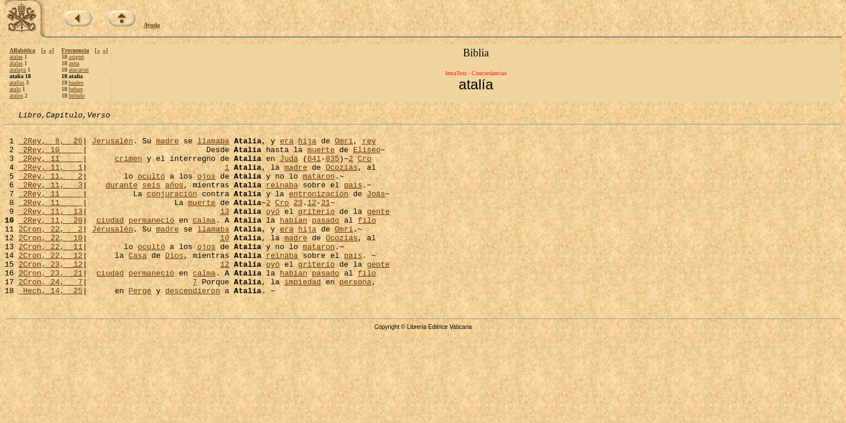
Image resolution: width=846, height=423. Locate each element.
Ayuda (152, 25)
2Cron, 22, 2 (50, 251)
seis (151, 198)
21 (325, 219)
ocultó (151, 188)
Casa (138, 283)
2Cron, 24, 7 (50, 315)
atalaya (17, 69)
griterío (316, 230)
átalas (16, 63)
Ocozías (341, 177)
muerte (321, 156)
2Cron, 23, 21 (50, 304)
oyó (273, 230)
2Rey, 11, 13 (50, 230)
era (286, 145)
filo (367, 241)
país (353, 198)
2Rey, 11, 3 (50, 198)
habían (293, 241)
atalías (17, 82)
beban (76, 89)
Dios (174, 283)
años (174, 198)
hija (307, 145)
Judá (289, 167)
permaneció (151, 241)
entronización (318, 209)
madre (167, 145)
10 (225, 262)
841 (314, 167)
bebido (77, 95)
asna (74, 63)
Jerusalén (112, 145)
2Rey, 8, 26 (50, 145)
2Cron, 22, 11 (50, 272)
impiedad (302, 315)
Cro (364, 167)
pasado (326, 241)
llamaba (213, 145)
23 (298, 219)
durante (122, 198)
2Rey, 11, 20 (50, 241)
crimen (128, 167)
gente (378, 230)
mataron (319, 188)
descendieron (192, 325)
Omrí (344, 145)
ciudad (110, 241)
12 (312, 219)
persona (355, 315)
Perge (140, 325)
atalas (16, 56)
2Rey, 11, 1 (50, 177)
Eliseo (367, 156)
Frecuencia (75, 50)
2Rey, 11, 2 (50, 188)
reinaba (282, 198)
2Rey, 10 (50, 156)
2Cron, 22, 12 (50, 283)
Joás (376, 209)
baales (76, 82)
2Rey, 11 (50, 167)
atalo (15, 89)
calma (204, 241)
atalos (16, 95)
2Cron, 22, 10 (50, 262)
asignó (76, 56)
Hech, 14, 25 (50, 325)
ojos (206, 188)
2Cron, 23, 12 (50, 293)
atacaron (79, 69)
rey (369, 145)
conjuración (172, 209)
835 (332, 167)
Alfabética (22, 50)
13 (225, 230)
